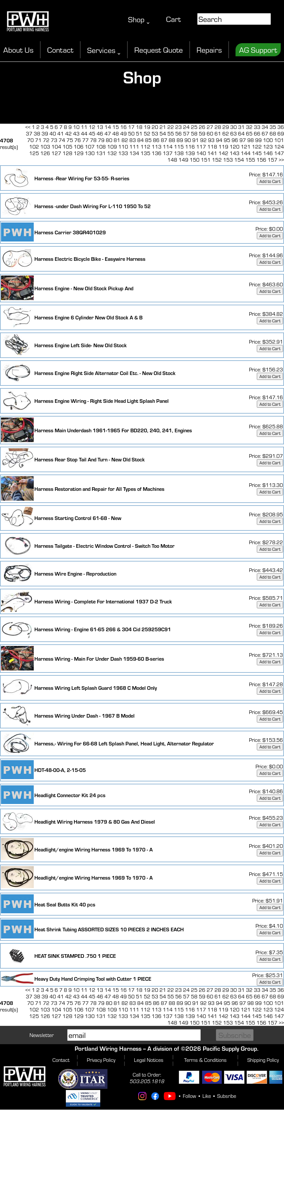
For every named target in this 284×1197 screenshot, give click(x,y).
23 (178, 127)
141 (212, 153)
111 (134, 146)
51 (139, 133)
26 (202, 127)
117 (201, 146)
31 (241, 127)
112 (145, 146)
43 (76, 133)
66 (257, 133)
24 (186, 127)
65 (249, 133)
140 (201, 153)
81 (117, 140)
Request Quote (158, 50)
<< (27, 127)
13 (100, 127)
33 (257, 127)
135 (145, 153)
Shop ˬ (139, 19)
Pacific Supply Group (230, 1048)
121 (246, 146)
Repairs (209, 50)
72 (46, 140)
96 (235, 140)
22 (170, 127)
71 (38, 140)
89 (180, 140)
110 (123, 146)
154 (239, 159)
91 (195, 140)
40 (52, 133)
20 (155, 127)
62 (225, 133)
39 (45, 133)
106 (79, 146)
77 (85, 140)
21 (163, 127)
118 (212, 146)
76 (77, 140)
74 (62, 140)
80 (109, 140)
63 (233, 133)
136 (156, 153)
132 (112, 153)
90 (187, 140)
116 (190, 146)
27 (210, 127)
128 (67, 153)
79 (101, 140)
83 (132, 140)
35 (273, 127)
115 (179, 146)
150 (194, 159)
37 (29, 133)
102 (34, 146)
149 (183, 159)
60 (210, 133)
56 (178, 133)
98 (250, 140)
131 (101, 153)
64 (241, 133)
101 (279, 140)
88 (172, 140)
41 (60, 133)
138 (179, 153)
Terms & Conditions (205, 1060)
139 (190, 153)
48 (115, 133)
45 (92, 133)
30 (233, 127)
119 (223, 146)
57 (186, 133)
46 (100, 133)
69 (280, 133)
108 (101, 146)
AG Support (258, 50)
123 (268, 146)
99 (258, 140)
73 (54, 140)
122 (257, 146)
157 (272, 159)
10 (76, 127)
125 (34, 153)
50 (131, 133)
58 (194, 133)
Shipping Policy (263, 1060)
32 (249, 127)
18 (139, 127)
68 (273, 133)
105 (67, 146)
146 (268, 153)
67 (265, 133)
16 (123, 127)
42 (68, 133)
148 (172, 159)
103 (45, 146)
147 (279, 153)
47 (107, 133)
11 (84, 127)
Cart (173, 19)
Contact (60, 50)
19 (147, 127)
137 (168, 153)
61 (218, 133)
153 (228, 159)
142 (223, 153)
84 (140, 140)
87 (164, 140)
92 (203, 140)
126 (45, 153)
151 (206, 159)
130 (90, 153)
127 (56, 153)
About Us (18, 50)
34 (265, 127)
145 (257, 153)
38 (37, 133)
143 (234, 153)
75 (69, 140)
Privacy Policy (101, 1060)
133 (123, 153)
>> (281, 159)
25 (194, 127)
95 (227, 140)
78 (93, 140)
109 (112, 146)
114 (168, 146)
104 (56, 146)
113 (156, 146)
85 (148, 140)
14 (107, 127)
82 (125, 140)
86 (156, 140)
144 (246, 153)
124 (279, 146)
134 (134, 153)
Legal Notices (148, 1060)
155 (250, 159)
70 (30, 140)
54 (163, 133)
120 (234, 146)
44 (84, 133)
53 (155, 133)
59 (202, 133)
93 (211, 140)
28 (218, 127)
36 (280, 127)
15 (115, 127)
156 (261, 159)
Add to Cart (269, 181)
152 (217, 159)
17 (131, 127)
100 (268, 140)
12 (92, 127)
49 (123, 133)
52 (147, 133)
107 (90, 146)
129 (79, 153)
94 (219, 140)
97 (242, 140)
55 (170, 133)
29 (225, 127)
